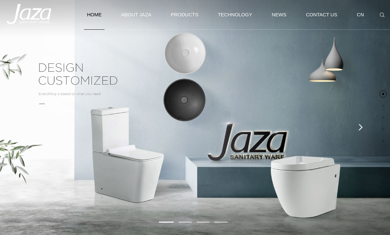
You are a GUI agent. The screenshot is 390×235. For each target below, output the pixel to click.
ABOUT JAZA (136, 14)
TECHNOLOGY (235, 14)
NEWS (279, 14)
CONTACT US (321, 14)
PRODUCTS (184, 14)
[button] (166, 222)
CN (360, 14)
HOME (94, 20)
